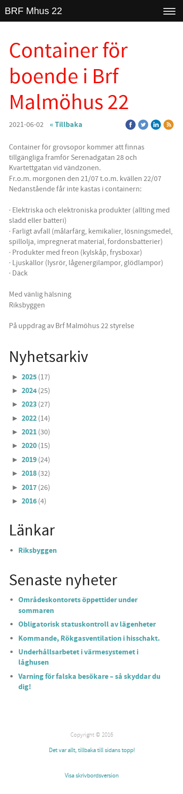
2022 (29, 418)
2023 (29, 404)
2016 (29, 501)
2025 (29, 377)
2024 (29, 390)
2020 (29, 445)
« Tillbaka (66, 124)
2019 (29, 460)
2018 (29, 473)
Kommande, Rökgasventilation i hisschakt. (89, 638)
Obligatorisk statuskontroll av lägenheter (87, 624)
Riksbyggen (37, 550)
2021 (29, 432)
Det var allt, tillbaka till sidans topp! (92, 750)
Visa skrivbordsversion (92, 775)
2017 (29, 487)
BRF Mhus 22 (33, 11)
